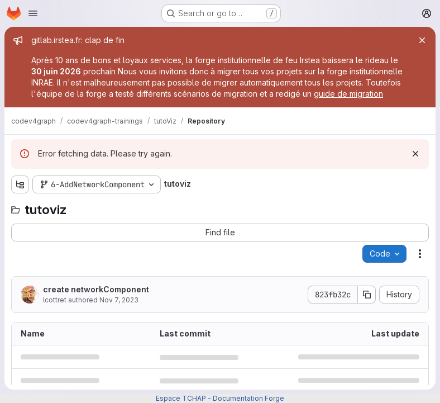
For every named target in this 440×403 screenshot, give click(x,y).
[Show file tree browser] (20, 184)
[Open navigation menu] (33, 13)
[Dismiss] (415, 153)
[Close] (422, 40)
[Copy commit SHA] (367, 295)
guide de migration (348, 93)
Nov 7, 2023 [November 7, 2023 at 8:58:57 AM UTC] (118, 300)
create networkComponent (96, 289)
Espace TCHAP (181, 398)
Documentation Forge (248, 398)
